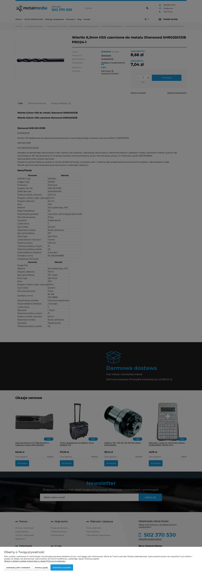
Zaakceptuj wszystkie (62, 567)
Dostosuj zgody (41, 567)
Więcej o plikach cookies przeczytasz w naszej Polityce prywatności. (35, 561)
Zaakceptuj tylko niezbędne (18, 567)
